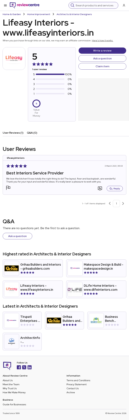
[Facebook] (19, 367)
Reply (115, 188)
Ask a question (102, 58)
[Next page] (123, 203)
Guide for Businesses (14, 404)
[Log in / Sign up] (123, 5)
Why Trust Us (10, 388)
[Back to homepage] (24, 5)
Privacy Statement (77, 384)
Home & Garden (12, 14)
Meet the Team (11, 384)
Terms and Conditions (78, 380)
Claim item (102, 66)
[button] (8, 188)
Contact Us (73, 388)
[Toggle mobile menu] (5, 5)
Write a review (102, 50)
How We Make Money (14, 392)
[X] (24, 367)
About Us (8, 380)
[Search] (96, 5)
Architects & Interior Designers (74, 14)
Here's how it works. (102, 40)
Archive (71, 392)
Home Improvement (38, 14)
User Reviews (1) (13, 132)
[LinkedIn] (30, 367)
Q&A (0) (32, 132)
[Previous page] (109, 203)
